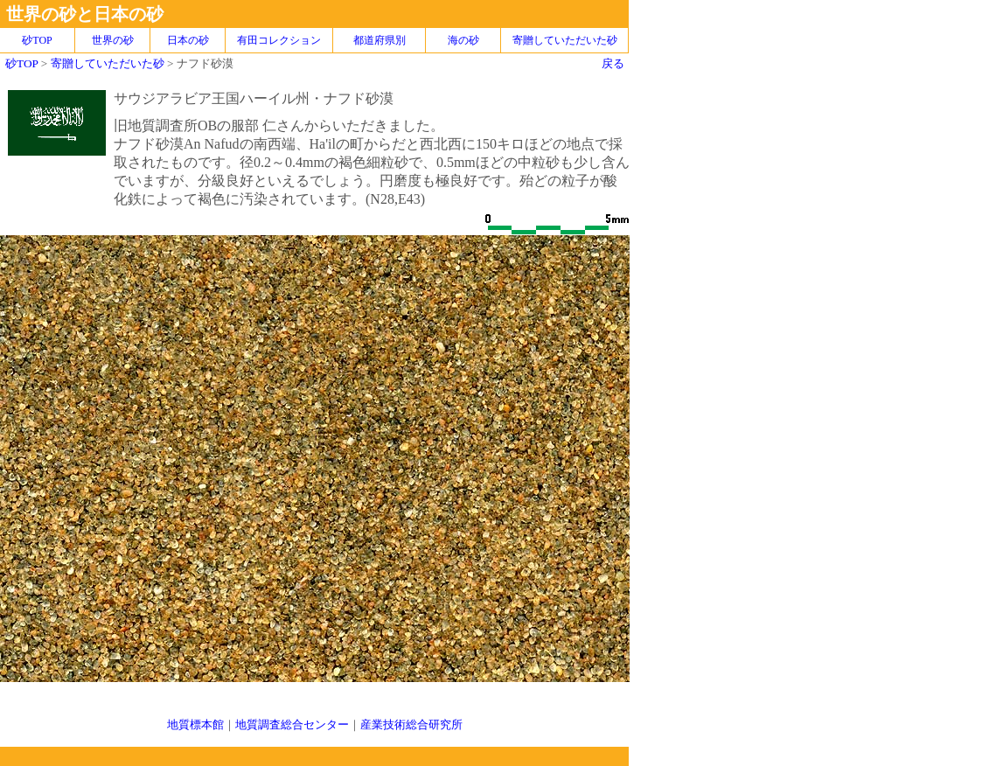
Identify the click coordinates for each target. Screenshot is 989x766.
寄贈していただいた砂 (564, 40)
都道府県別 (379, 40)
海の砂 (463, 40)
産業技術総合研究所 (411, 724)
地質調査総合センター (292, 724)
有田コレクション (279, 40)
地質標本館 (195, 724)
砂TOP (21, 63)
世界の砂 (113, 40)
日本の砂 (188, 40)
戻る (613, 63)
